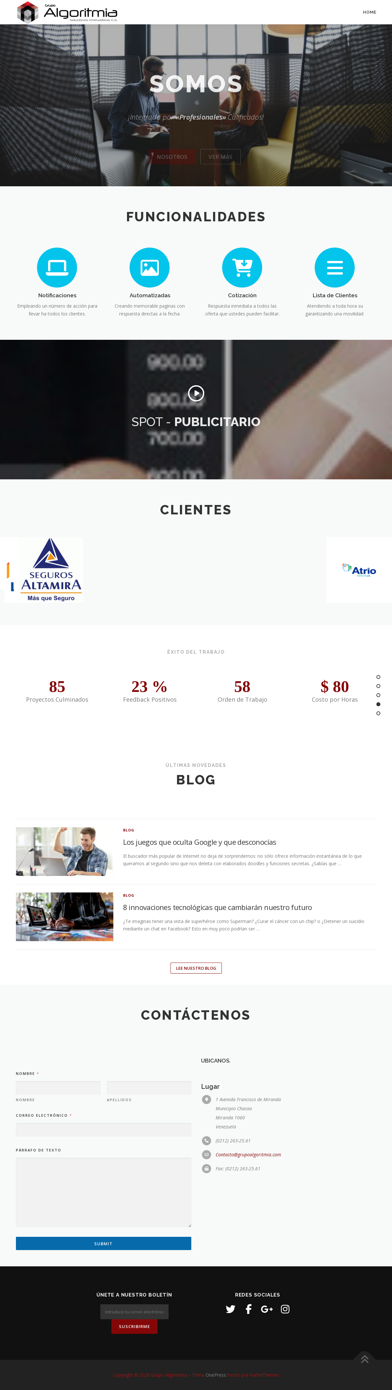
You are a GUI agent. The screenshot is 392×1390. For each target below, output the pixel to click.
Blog (129, 933)
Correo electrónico (43, 1249)
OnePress (216, 1375)
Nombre (25, 1233)
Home (369, 12)
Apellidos (119, 1233)
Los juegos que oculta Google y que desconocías (199, 945)
